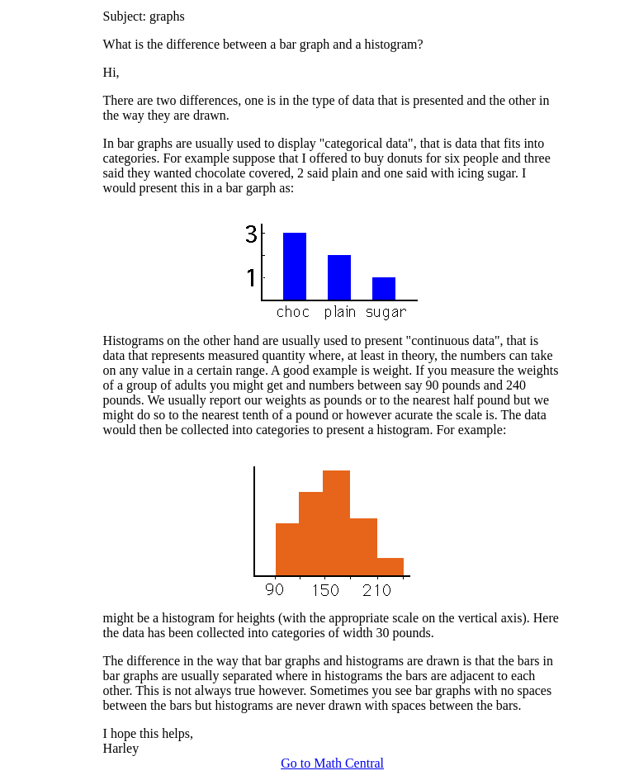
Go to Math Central (332, 763)
